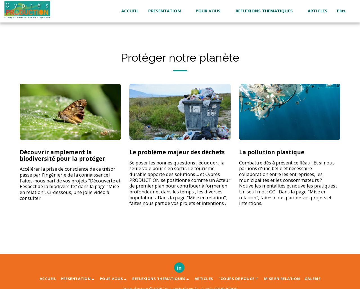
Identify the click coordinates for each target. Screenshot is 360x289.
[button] (167, 11)
